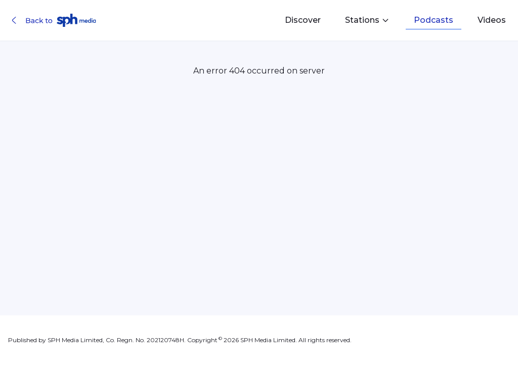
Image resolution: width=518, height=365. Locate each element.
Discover (303, 20)
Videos (492, 20)
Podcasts (433, 20)
